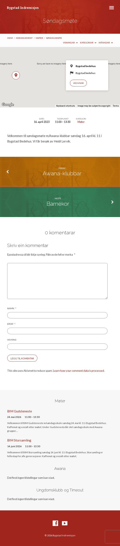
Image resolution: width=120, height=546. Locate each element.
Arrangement (24, 38)
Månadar (106, 42)
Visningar (70, 42)
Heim (10, 38)
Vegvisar (78, 83)
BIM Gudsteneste (19, 411)
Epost (11, 324)
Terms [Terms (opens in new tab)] (116, 106)
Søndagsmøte (54, 38)
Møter (39, 38)
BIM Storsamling (19, 440)
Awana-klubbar (62, 173)
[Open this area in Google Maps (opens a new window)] (8, 104)
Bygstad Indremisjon (23, 7)
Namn (11, 308)
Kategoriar (88, 42)
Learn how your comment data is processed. (79, 370)
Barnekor (57, 203)
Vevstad (11, 339)
